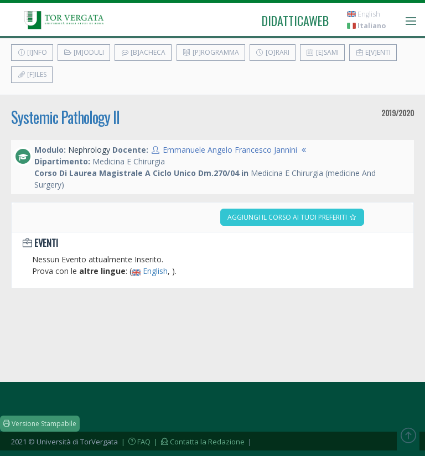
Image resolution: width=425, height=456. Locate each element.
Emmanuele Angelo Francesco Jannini (230, 149)
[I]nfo (32, 52)
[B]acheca (143, 52)
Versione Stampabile (39, 423)
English (363, 14)
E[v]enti (373, 52)
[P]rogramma (211, 52)
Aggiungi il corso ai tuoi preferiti (292, 217)
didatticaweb (295, 20)
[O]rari (272, 52)
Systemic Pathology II (65, 117)
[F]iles (31, 74)
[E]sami (322, 52)
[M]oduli (84, 52)
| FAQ (135, 442)
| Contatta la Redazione (198, 442)
